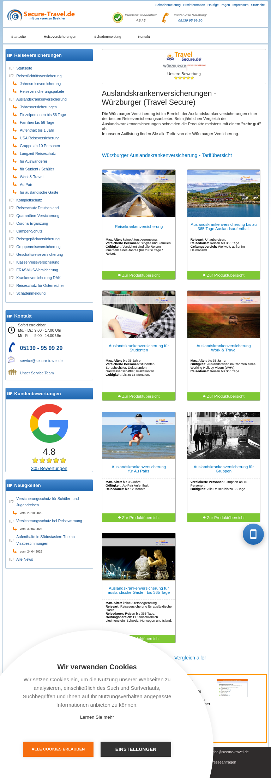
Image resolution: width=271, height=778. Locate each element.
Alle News (24, 559)
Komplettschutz (29, 200)
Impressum (241, 5)
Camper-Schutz (29, 231)
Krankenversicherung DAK (38, 278)
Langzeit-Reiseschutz (38, 153)
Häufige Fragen (218, 5)
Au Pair (26, 184)
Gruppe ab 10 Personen (40, 146)
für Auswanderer (33, 161)
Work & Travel (31, 177)
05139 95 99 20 (190, 20)
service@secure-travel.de (41, 360)
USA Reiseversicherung (40, 138)
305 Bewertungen (49, 468)
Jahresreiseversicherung (40, 84)
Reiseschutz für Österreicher (40, 285)
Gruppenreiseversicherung (38, 247)
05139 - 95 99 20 (41, 348)
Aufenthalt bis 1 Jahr (37, 130)
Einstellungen (136, 749)
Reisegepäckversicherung (38, 239)
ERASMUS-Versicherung (37, 270)
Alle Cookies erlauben (58, 749)
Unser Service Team (37, 373)
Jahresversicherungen (38, 107)
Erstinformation (194, 5)
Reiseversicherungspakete (42, 91)
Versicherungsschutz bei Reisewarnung (49, 521)
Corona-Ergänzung (32, 223)
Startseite (258, 5)
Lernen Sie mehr (97, 717)
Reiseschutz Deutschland (37, 208)
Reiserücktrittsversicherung (39, 76)
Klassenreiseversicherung (37, 262)
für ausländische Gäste (39, 192)
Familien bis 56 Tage (37, 122)
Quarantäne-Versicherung (37, 215)
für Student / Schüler (37, 169)
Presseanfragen (223, 762)
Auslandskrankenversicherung (41, 99)
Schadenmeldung (168, 5)
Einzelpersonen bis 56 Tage (43, 115)
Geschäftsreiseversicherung (39, 254)
